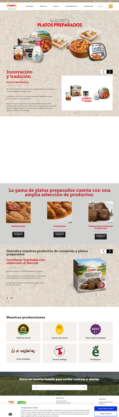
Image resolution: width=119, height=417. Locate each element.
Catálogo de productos (18, 234)
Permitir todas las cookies (105, 396)
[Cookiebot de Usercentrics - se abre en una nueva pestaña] (10, 414)
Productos (43, 6)
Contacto (110, 1)
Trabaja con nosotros (98, 1)
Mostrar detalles (85, 414)
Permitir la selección (106, 401)
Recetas (56, 6)
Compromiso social (71, 6)
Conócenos (29, 6)
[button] (103, 72)
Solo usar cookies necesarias (105, 406)
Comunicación (88, 6)
